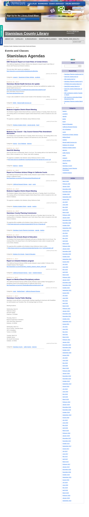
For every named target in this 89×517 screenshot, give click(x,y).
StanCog (15, 165)
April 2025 (65, 210)
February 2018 (66, 433)
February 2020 (66, 370)
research (15, 77)
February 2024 (66, 246)
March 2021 (66, 337)
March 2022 (66, 306)
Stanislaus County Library (19, 46)
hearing (15, 143)
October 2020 (66, 350)
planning (29, 143)
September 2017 (67, 446)
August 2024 (66, 230)
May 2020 (65, 363)
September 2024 (67, 228)
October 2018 (66, 412)
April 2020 (65, 365)
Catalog (20, 39)
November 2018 (67, 409)
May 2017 (65, 456)
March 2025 (66, 212)
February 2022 (66, 308)
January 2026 (66, 186)
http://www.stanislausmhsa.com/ (15, 93)
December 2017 (67, 438)
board (37, 125)
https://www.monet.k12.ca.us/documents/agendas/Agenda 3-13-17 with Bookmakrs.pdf (30, 248)
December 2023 (67, 251)
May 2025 (65, 207)
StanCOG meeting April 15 (71, 76)
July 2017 (65, 451)
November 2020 (67, 347)
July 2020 (65, 358)
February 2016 (66, 495)
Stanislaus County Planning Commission (23, 230)
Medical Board (21, 291)
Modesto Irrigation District (19, 125)
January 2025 (66, 217)
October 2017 (66, 443)
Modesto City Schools (18, 254)
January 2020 (66, 373)
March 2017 (66, 461)
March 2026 (66, 181)
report (30, 184)
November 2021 (67, 316)
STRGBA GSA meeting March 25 (73, 84)
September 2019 (67, 383)
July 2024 (65, 233)
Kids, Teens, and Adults (69, 39)
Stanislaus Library (27, 33)
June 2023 (65, 267)
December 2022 (67, 282)
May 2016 (65, 487)
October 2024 (66, 225)
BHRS (14, 103)
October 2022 (66, 287)
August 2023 (66, 261)
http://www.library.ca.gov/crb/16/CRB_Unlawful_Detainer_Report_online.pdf (26, 266)
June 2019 (65, 391)
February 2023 (66, 277)
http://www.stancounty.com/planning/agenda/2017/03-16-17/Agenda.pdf (26, 224)
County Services (56, 3)
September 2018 (67, 415)
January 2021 (66, 342)
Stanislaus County (8, 46)
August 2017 (66, 448)
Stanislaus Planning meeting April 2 (73, 81)
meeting (21, 165)
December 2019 (67, 376)
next (83, 16)
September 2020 (67, 352)
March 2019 (66, 399)
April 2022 (65, 303)
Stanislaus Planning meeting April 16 (73, 74)
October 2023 (66, 256)
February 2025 (66, 215)
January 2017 (66, 467)
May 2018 (65, 425)
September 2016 (67, 477)
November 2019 (67, 378)
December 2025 (67, 189)
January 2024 (66, 248)
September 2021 (67, 321)
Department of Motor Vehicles (26, 77)
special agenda (31, 125)
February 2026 (66, 184)
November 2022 (67, 285)
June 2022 (65, 298)
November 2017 (67, 441)
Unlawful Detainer (37, 272)
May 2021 (65, 332)
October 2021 (66, 319)
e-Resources (31, 39)
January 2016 (66, 498)
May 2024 (65, 238)
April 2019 (65, 396)
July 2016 (65, 482)
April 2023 (65, 272)
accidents (37, 77)
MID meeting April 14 (69, 79)
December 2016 (67, 469)
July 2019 (65, 389)
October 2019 (66, 381)
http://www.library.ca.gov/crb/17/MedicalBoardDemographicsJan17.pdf (25, 285)
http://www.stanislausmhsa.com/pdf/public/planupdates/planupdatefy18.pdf (26, 89)
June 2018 (65, 422)
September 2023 (67, 259)
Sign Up (23, 19)
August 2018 (66, 417)
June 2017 (65, 454)
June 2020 (65, 360)
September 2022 (67, 290)
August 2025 (66, 199)
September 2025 (67, 197)
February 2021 (66, 339)
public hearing (27, 347)
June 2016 (65, 485)
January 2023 (66, 280)
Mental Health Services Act (24, 103)
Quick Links (67, 11)
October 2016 (66, 474)
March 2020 (66, 368)
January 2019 (66, 404)
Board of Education (30, 254)
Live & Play (32, 3)
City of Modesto (22, 143)
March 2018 (66, 430)
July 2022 (65, 295)
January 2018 (66, 435)
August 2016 (66, 480)
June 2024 (65, 235)
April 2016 (65, 490)
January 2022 (66, 311)
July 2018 (65, 420)
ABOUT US (9, 39)
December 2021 (67, 313)
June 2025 (65, 204)
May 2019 (65, 394)
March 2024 (66, 243)
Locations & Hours (70, 33)
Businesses (43, 3)
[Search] (82, 7)
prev (6, 16)
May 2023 (65, 269)
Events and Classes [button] (48, 39)
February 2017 (66, 464)
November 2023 (67, 254)
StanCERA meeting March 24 (72, 86)
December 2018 (67, 407)
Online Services (72, 3)
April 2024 (65, 241)
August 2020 (66, 355)
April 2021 (65, 334)
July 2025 (65, 202)
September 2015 (67, 500)
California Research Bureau (20, 184)
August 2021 (66, 324)
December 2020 (67, 345)
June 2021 (65, 329)
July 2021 (65, 326)
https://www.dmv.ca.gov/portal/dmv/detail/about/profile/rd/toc (22, 71)
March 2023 (66, 274)
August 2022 (66, 293)
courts (34, 184)
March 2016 (66, 493)
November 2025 (67, 191)
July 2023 (65, 264)
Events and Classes (31, 46)
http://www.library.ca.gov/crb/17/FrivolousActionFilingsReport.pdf (23, 178)
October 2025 (66, 194)
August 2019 (66, 386)
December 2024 (67, 220)
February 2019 (66, 402)
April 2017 (65, 459)
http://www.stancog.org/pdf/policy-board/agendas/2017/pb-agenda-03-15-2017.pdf (29, 159)
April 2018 (65, 428)
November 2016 (67, 472)
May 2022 (65, 300)
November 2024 (67, 222)
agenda (29, 206)
